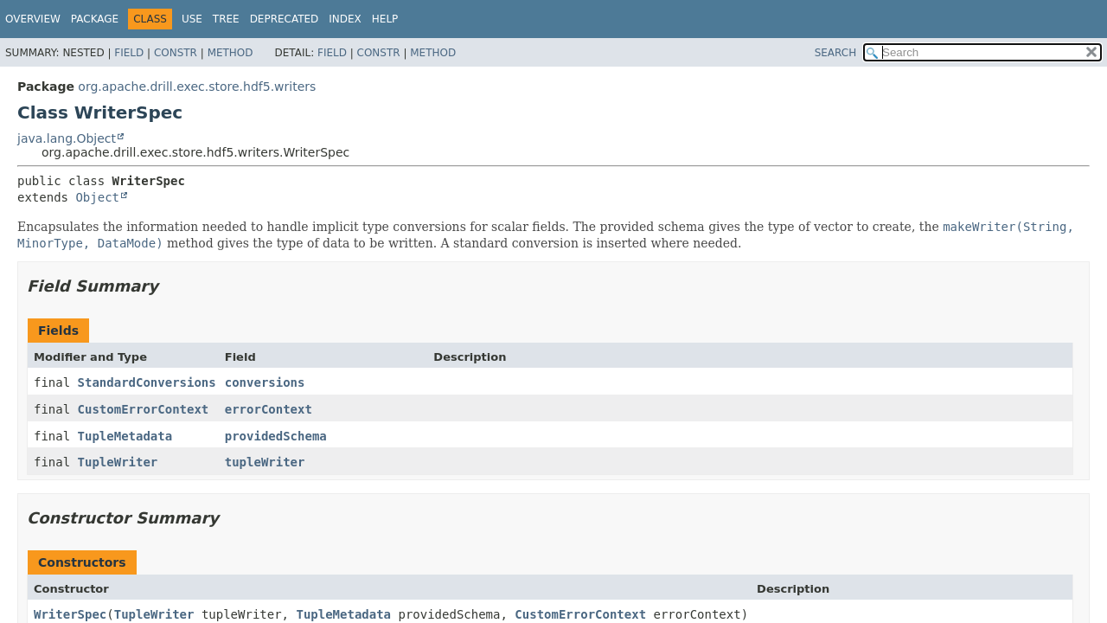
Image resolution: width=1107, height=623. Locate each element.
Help (385, 19)
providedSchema (276, 436)
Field (129, 53)
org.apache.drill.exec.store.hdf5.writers (197, 86)
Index (345, 19)
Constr (175, 53)
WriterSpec (70, 614)
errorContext (268, 409)
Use (192, 19)
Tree (226, 19)
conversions (265, 382)
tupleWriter (265, 462)
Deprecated (284, 19)
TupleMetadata (125, 436)
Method (230, 53)
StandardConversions (147, 382)
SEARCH (836, 53)
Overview (33, 19)
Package (94, 19)
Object (97, 197)
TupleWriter (118, 462)
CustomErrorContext (143, 409)
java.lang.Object (66, 138)
